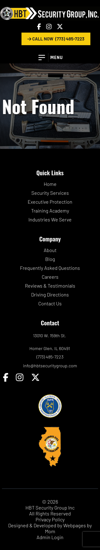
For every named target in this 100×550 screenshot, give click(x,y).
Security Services (50, 193)
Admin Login (50, 537)
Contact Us (50, 303)
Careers (50, 277)
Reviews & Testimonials (50, 286)
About (50, 250)
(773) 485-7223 (50, 356)
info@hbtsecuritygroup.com (50, 365)
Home (50, 184)
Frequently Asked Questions (50, 268)
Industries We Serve (50, 219)
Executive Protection (50, 202)
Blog (50, 259)
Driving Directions (50, 294)
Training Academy (50, 211)
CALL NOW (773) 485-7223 (55, 38)
